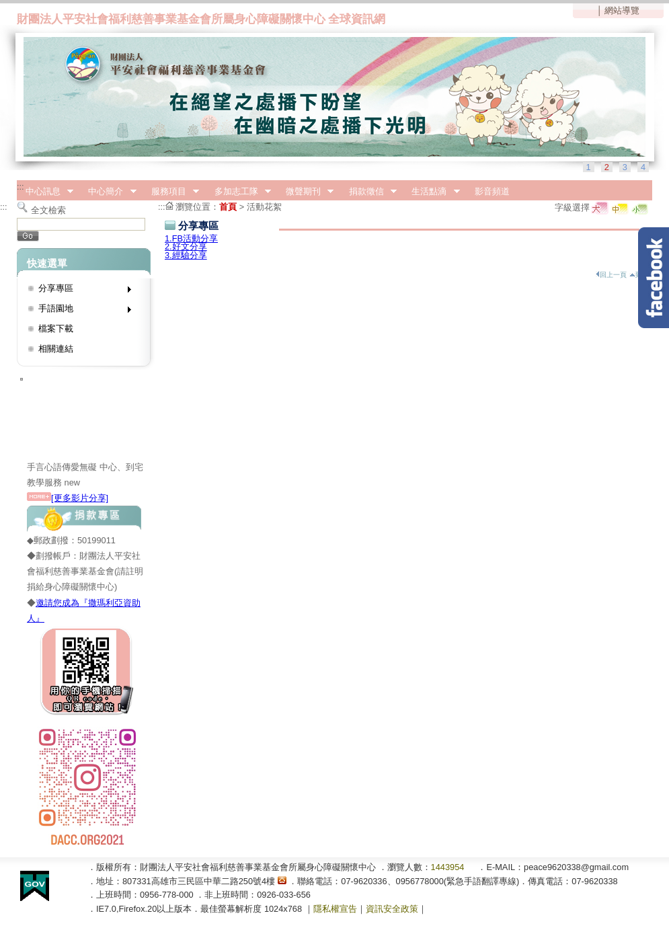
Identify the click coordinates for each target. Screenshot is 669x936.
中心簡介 (108, 191)
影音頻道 (492, 191)
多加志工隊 (238, 191)
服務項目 (171, 191)
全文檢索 (48, 210)
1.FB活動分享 (191, 238)
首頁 (228, 207)
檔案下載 (55, 328)
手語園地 (80, 311)
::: (20, 187)
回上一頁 (611, 274)
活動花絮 (264, 207)
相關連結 (55, 349)
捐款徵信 (368, 191)
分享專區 (80, 291)
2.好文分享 (186, 246)
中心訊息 (45, 191)
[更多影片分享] (67, 498)
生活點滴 (431, 191)
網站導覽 (621, 10)
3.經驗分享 (186, 255)
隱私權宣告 (335, 909)
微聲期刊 (305, 191)
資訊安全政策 (392, 909)
